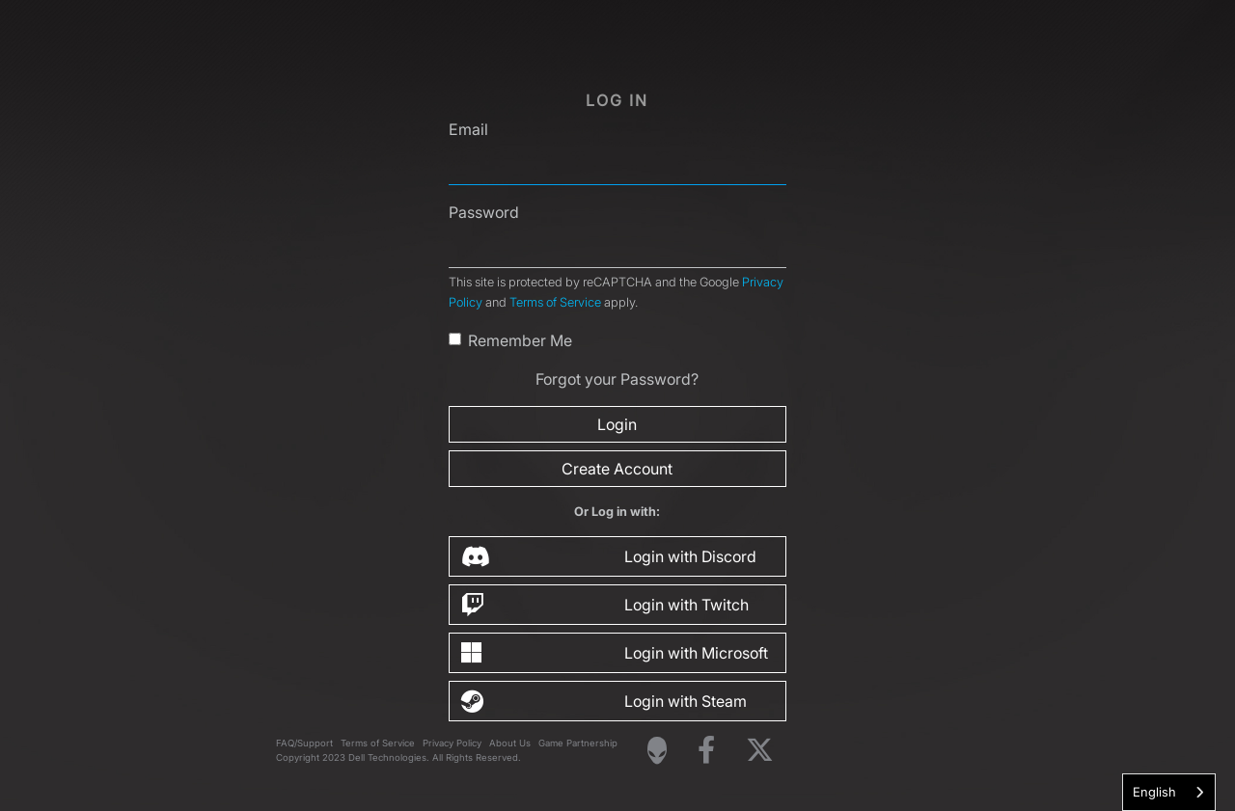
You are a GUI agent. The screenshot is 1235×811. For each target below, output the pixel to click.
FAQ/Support (304, 743)
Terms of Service (555, 302)
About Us (510, 743)
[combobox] (1169, 792)
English (1154, 791)
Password (484, 212)
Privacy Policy (452, 743)
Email (468, 129)
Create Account (617, 468)
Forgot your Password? (617, 379)
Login (617, 424)
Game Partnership (578, 743)
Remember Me (520, 340)
